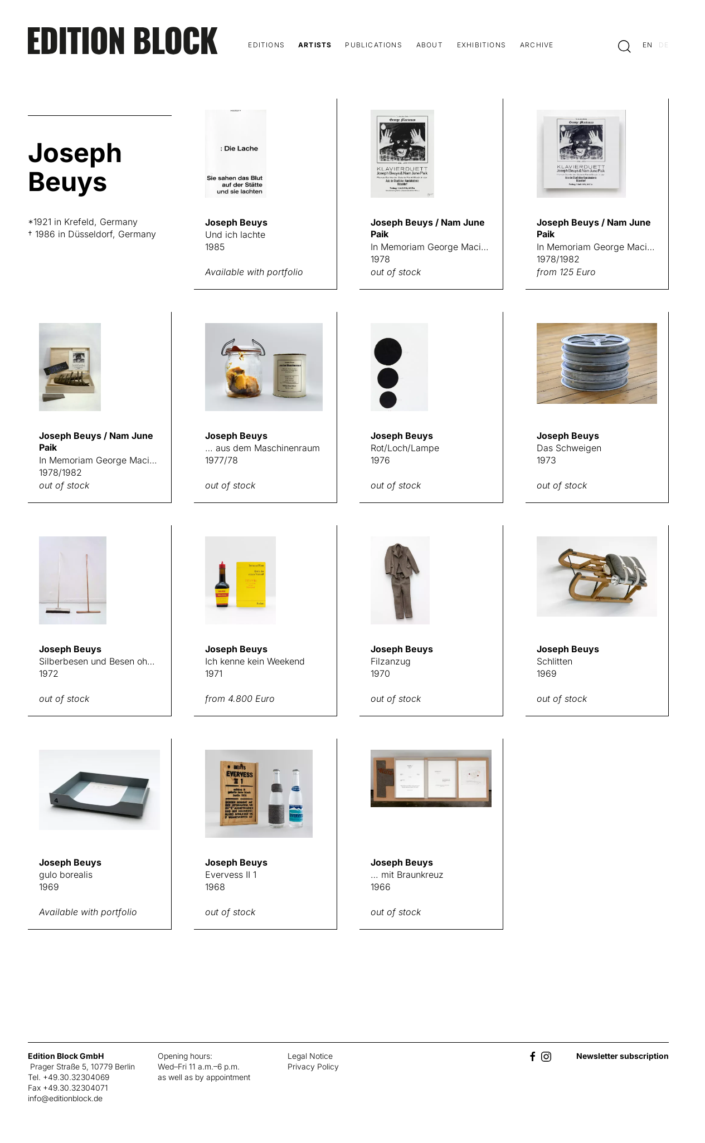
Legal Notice (310, 1056)
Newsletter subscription (622, 1056)
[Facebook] (532, 1056)
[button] (624, 46)
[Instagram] (546, 1056)
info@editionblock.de (65, 1098)
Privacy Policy (313, 1066)
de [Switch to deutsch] (664, 45)
